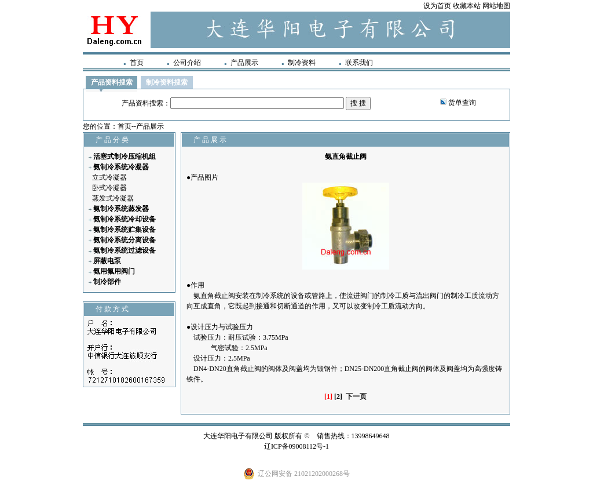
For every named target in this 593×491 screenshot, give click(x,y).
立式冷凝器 (109, 177)
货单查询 (462, 103)
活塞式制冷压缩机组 (124, 156)
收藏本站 (467, 6)
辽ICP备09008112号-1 (296, 446)
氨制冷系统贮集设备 (124, 230)
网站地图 (496, 6)
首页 (137, 63)
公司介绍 (187, 63)
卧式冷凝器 (109, 188)
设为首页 (437, 6)
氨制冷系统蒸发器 (121, 209)
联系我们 (359, 63)
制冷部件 (107, 282)
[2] (338, 396)
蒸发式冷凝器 (113, 198)
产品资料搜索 (112, 82)
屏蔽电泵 (107, 261)
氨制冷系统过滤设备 (124, 250)
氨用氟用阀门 (114, 271)
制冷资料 (302, 63)
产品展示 (244, 63)
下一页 (356, 396)
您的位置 (97, 126)
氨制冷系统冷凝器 (121, 167)
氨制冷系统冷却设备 (124, 219)
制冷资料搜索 (167, 82)
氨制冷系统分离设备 (124, 240)
